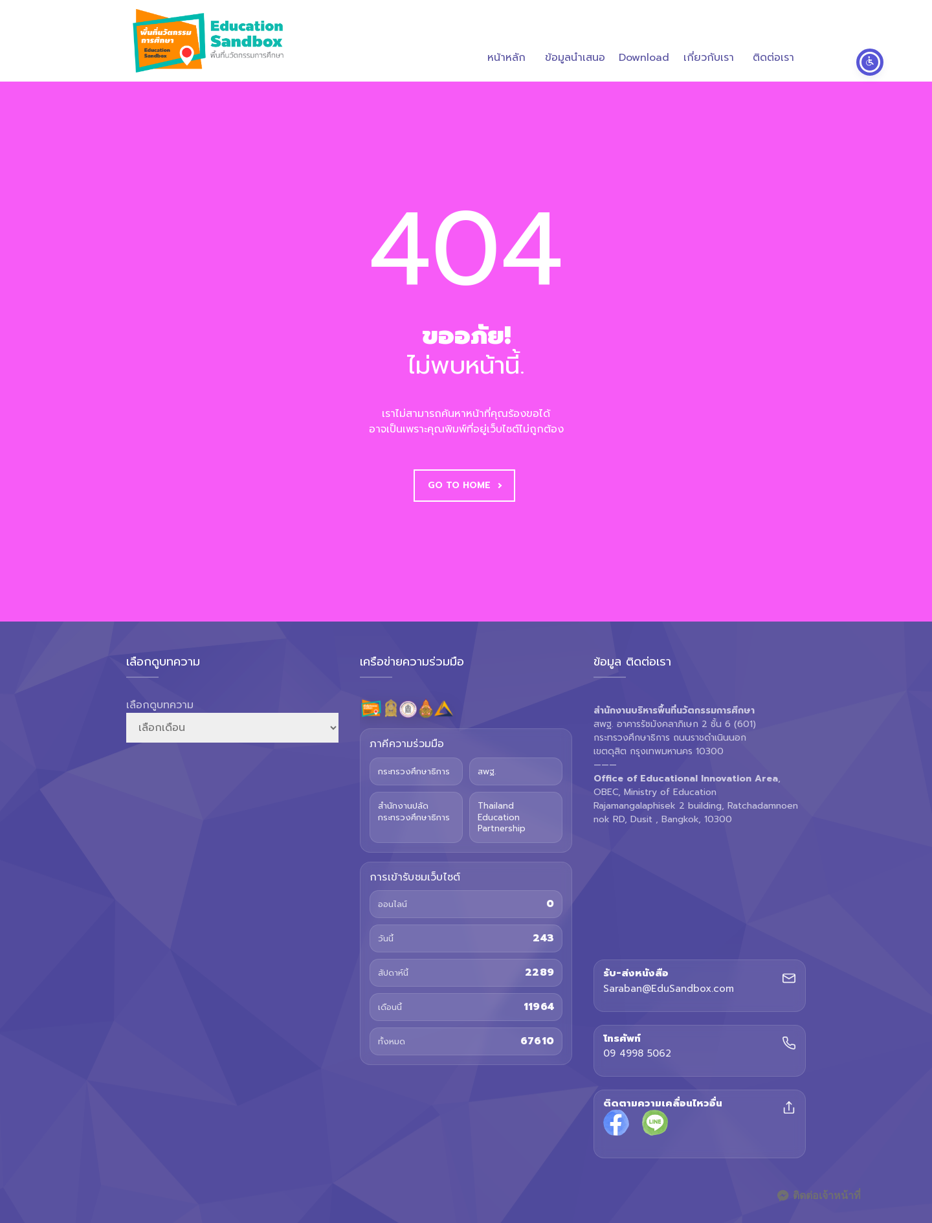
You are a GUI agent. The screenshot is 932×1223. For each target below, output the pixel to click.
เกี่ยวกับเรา (708, 42)
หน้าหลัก (506, 42)
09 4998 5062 (637, 1054)
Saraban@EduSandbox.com (668, 989)
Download (644, 42)
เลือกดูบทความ (160, 705)
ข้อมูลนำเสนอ (575, 42)
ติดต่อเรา (773, 42)
